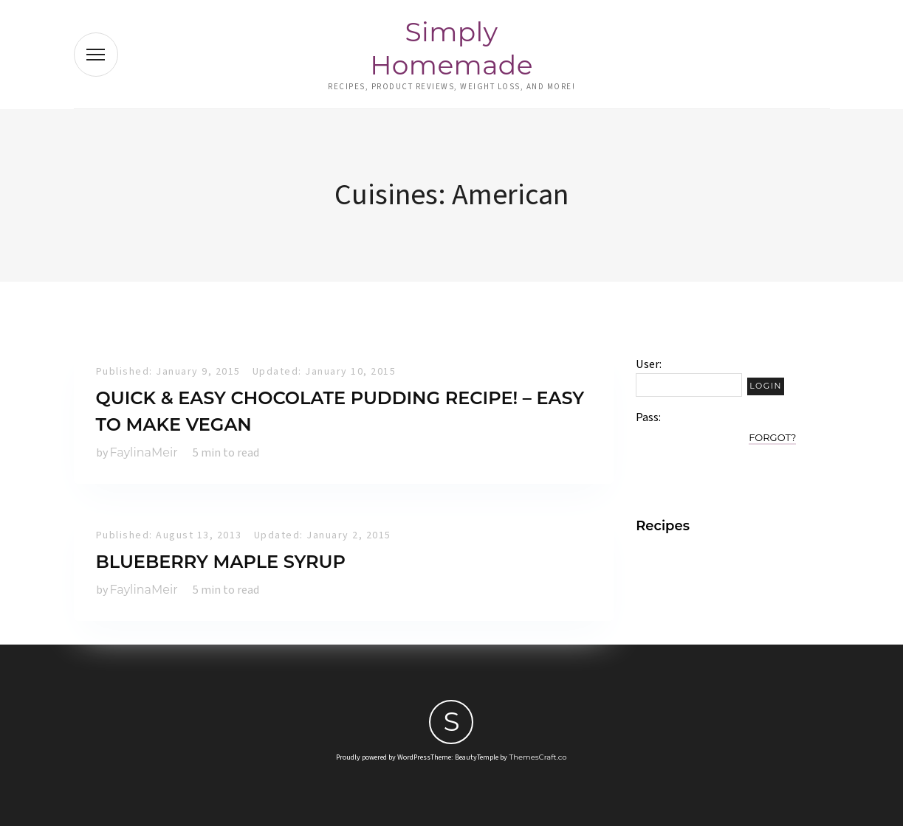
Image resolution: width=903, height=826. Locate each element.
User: (649, 364)
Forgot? (772, 437)
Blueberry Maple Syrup (221, 561)
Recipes (663, 526)
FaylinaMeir (144, 452)
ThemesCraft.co (537, 757)
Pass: (648, 417)
